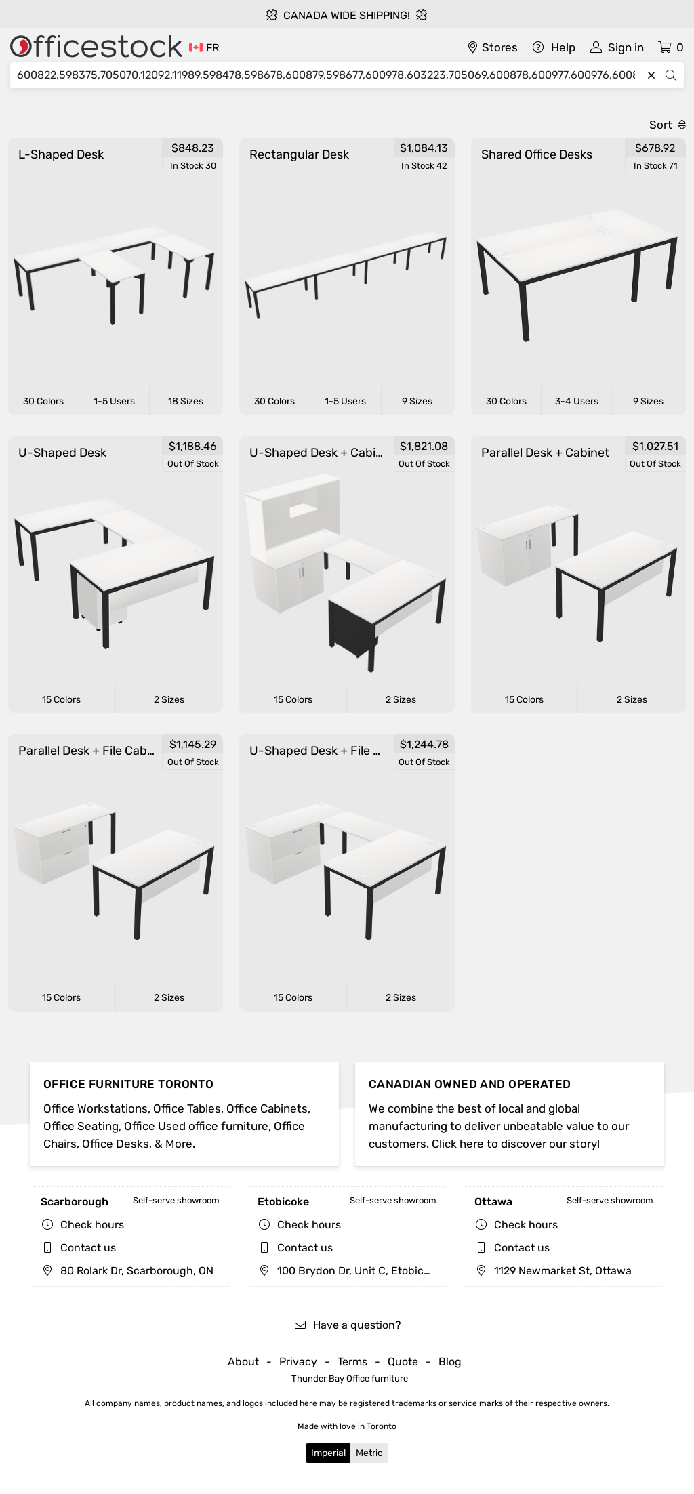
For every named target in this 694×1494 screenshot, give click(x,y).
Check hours (92, 1224)
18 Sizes (185, 401)
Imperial (328, 1453)
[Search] (329, 75)
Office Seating (81, 1126)
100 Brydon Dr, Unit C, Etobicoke (349, 1270)
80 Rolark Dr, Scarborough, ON (127, 1270)
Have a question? (347, 1325)
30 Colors (43, 401)
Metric (369, 1453)
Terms (352, 1361)
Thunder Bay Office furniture (349, 1378)
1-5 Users (114, 401)
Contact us (88, 1247)
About (243, 1361)
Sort (667, 124)
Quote (403, 1361)
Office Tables (187, 1108)
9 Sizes (417, 401)
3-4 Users (576, 401)
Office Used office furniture (196, 1126)
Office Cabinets (267, 1108)
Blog (450, 1361)
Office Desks (115, 1143)
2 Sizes (169, 699)
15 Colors (61, 699)
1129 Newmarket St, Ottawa (553, 1270)
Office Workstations (95, 1108)
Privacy (298, 1361)
